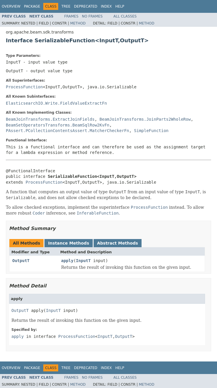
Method (78, 23)
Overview (11, 6)
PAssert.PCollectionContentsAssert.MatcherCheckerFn (67, 130)
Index (106, 6)
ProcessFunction (24, 87)
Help (119, 6)
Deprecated (85, 6)
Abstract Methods (117, 243)
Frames (71, 16)
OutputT (21, 260)
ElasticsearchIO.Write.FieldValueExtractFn (56, 103)
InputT (83, 260)
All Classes (125, 16)
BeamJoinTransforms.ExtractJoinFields (50, 119)
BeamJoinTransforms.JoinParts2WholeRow (145, 119)
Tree (65, 6)
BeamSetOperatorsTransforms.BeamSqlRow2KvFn (57, 125)
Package (32, 6)
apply (67, 260)
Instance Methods (68, 243)
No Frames (92, 16)
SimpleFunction (151, 130)
